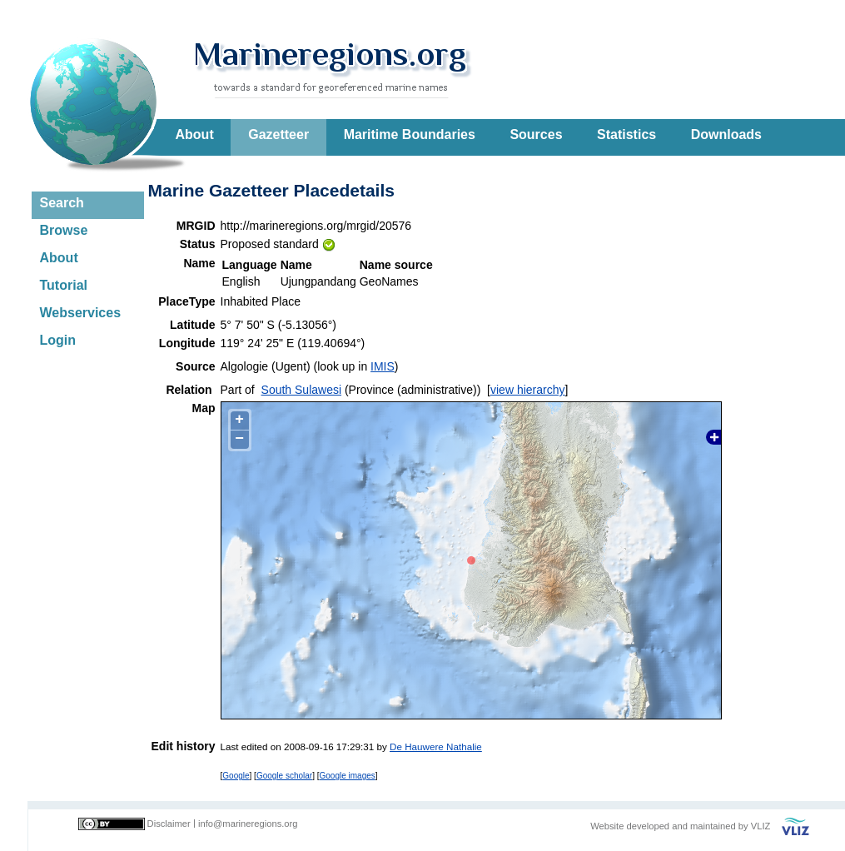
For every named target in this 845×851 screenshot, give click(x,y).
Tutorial (63, 285)
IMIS (382, 366)
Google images (347, 775)
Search (62, 203)
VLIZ (761, 826)
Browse (64, 230)
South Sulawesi (301, 389)
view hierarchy (527, 389)
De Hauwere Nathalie (436, 746)
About (195, 134)
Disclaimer (169, 824)
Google (235, 775)
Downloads (726, 134)
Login (58, 340)
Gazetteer (278, 134)
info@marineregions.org (248, 824)
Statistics (626, 134)
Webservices (81, 313)
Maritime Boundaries (409, 134)
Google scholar (284, 775)
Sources (535, 134)
